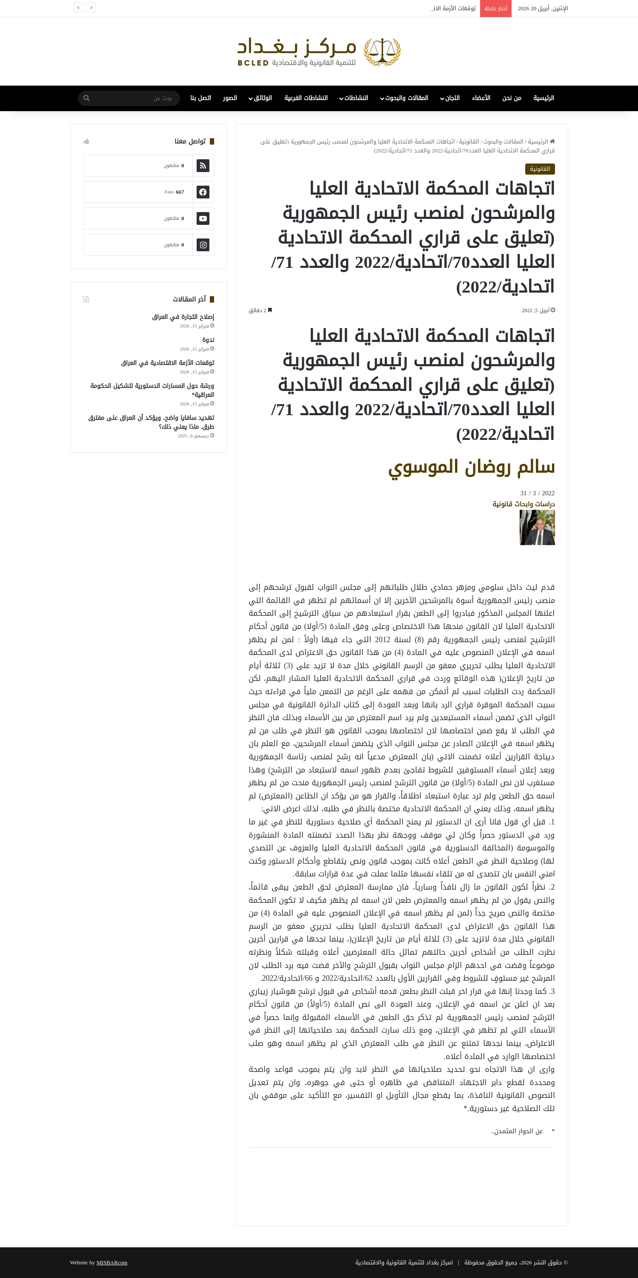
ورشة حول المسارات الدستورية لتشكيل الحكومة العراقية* (152, 390)
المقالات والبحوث (406, 98)
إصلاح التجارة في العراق (183, 317)
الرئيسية (543, 98)
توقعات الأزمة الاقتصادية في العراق (167, 363)
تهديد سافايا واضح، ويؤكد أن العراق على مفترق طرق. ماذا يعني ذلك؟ (151, 422)
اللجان (452, 98)
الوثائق (263, 98)
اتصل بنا (200, 98)
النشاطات (356, 98)
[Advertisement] (487, 565)
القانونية (469, 141)
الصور (230, 98)
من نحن (511, 98)
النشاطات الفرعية (306, 98)
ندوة (208, 340)
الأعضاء (481, 98)
